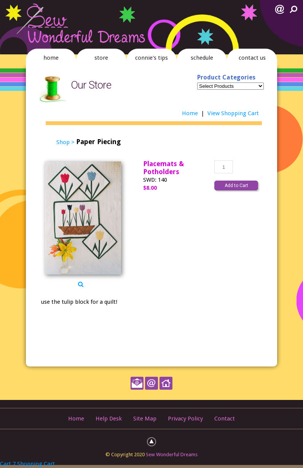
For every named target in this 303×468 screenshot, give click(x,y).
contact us (252, 57)
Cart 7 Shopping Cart (27, 463)
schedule (202, 57)
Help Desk (109, 418)
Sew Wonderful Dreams (172, 454)
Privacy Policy (185, 418)
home (51, 57)
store (101, 57)
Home (190, 113)
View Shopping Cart (233, 113)
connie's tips (151, 57)
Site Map (144, 418)
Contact (224, 418)
